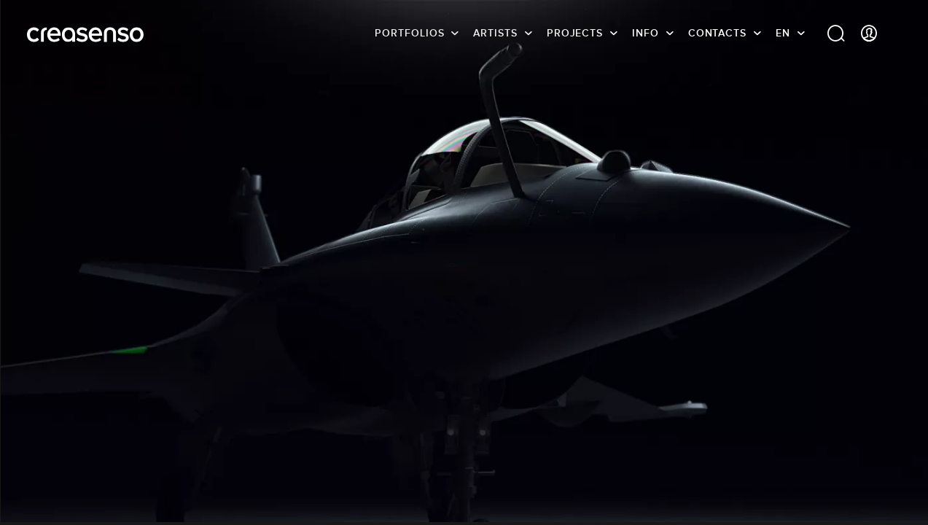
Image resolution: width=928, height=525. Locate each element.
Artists (495, 33)
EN (783, 33)
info (645, 33)
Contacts (717, 33)
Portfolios (409, 33)
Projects (575, 33)
